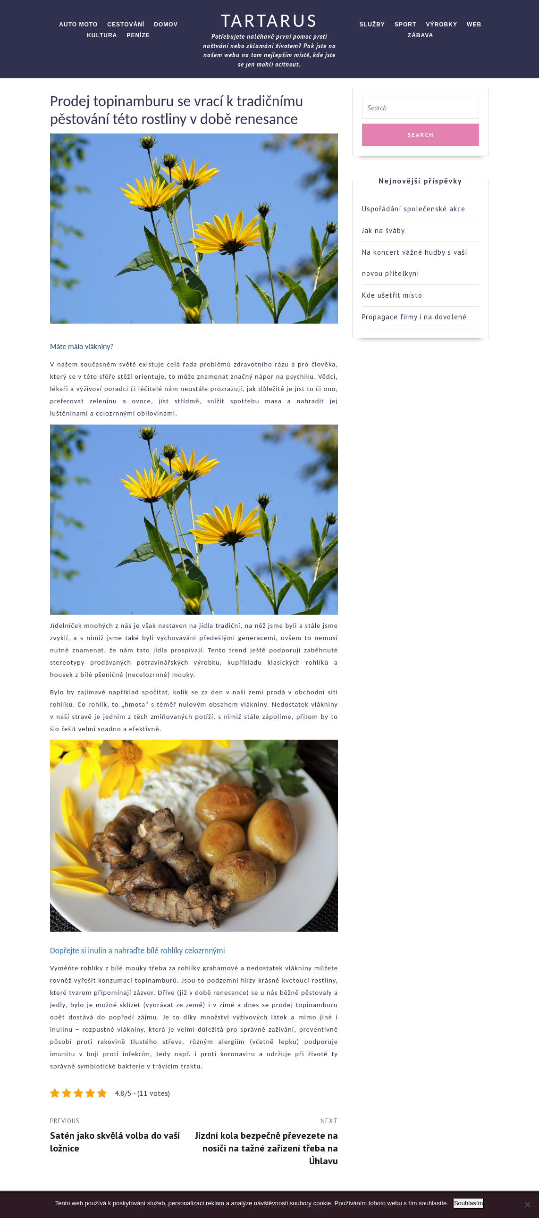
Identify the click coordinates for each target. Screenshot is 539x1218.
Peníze (138, 35)
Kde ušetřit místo (392, 295)
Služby (372, 24)
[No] (527, 1204)
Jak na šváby (383, 230)
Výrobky (441, 24)
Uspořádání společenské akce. (414, 208)
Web (474, 24)
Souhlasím (468, 1203)
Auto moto (78, 24)
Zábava (420, 35)
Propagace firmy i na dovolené (414, 316)
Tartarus (269, 20)
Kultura (102, 35)
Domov (165, 24)
